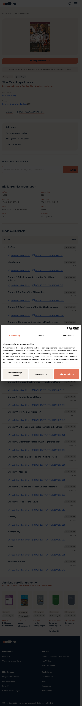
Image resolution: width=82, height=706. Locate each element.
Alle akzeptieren (67, 374)
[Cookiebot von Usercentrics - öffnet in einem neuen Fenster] (68, 328)
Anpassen (41, 374)
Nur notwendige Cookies (15, 374)
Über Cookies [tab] (68, 335)
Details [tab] (41, 335)
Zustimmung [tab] (14, 335)
